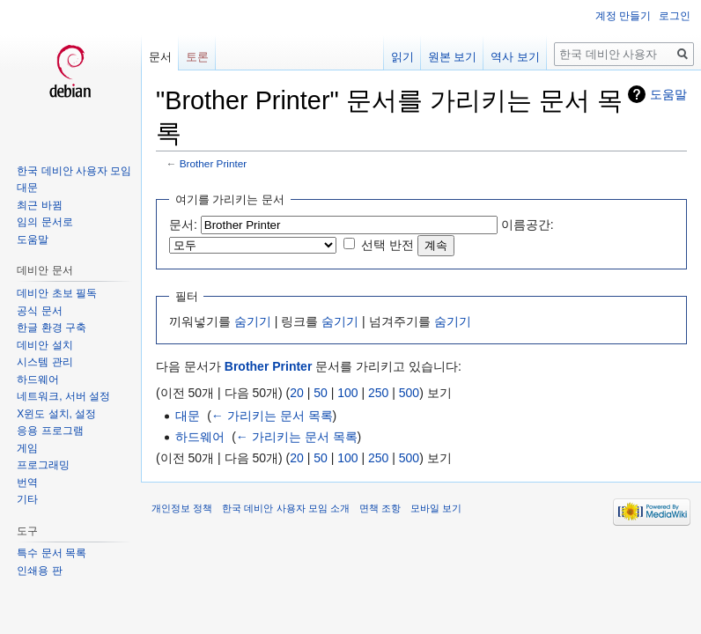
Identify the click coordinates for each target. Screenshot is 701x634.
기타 (27, 499)
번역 (27, 482)
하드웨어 (200, 437)
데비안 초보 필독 (57, 293)
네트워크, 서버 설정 (63, 396)
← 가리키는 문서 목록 (272, 416)
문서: (183, 224)
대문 (187, 416)
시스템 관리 (44, 362)
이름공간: (527, 224)
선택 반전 (387, 245)
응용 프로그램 (50, 430)
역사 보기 (515, 56)
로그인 (674, 16)
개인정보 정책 (181, 508)
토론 (197, 56)
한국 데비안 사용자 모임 (74, 171)
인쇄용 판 (39, 570)
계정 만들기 (623, 16)
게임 (27, 448)
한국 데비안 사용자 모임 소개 (285, 508)
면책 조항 (380, 508)
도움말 (668, 94)
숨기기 (252, 321)
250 (378, 393)
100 (347, 393)
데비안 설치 (44, 345)
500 (409, 393)
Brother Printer (213, 163)
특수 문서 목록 (51, 553)
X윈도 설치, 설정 (56, 414)
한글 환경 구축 (51, 327)
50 (321, 393)
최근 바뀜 (39, 205)
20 (297, 393)
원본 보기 (452, 56)
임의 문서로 (44, 222)
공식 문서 (39, 311)
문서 (160, 56)
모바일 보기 (435, 508)
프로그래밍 (43, 465)
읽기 (402, 56)
